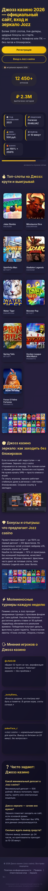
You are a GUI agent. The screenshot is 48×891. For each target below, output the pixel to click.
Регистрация (23, 49)
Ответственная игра (18, 873)
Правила (37, 870)
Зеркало (33, 873)
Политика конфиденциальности (17, 870)
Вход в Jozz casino (24, 59)
